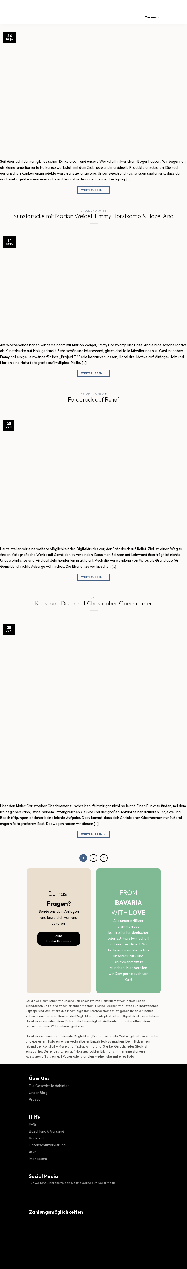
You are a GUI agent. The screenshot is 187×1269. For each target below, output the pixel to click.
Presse (35, 1099)
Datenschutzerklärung (47, 1145)
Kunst (93, 598)
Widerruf (36, 1138)
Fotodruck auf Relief (93, 399)
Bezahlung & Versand (46, 1131)
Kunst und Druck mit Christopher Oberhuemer (93, 603)
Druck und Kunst (93, 211)
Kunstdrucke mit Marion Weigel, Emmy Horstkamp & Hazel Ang (93, 216)
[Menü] (8, 12)
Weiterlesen (93, 190)
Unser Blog (38, 1092)
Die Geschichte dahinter (49, 1085)
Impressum (38, 1158)
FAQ (32, 1124)
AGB (32, 1151)
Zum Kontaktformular (59, 939)
